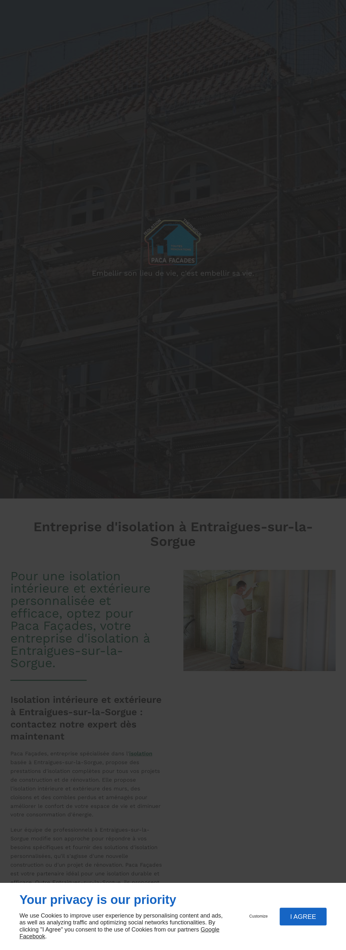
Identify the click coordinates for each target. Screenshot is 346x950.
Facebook (32, 936)
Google (210, 929)
